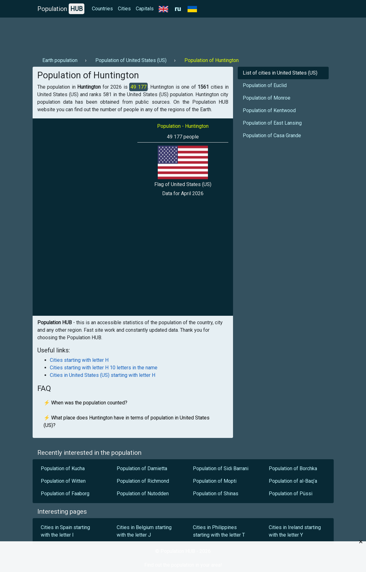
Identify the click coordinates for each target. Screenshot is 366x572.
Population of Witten (63, 481)
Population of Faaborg (65, 494)
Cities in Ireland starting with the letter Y (295, 531)
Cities (124, 9)
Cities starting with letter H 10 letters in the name (103, 368)
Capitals (145, 9)
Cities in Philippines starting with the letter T (219, 531)
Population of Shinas (215, 494)
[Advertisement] (147, 35)
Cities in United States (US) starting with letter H (102, 375)
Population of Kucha (63, 468)
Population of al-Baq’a (293, 481)
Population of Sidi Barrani (220, 468)
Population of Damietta (142, 468)
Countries (102, 9)
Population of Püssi (290, 494)
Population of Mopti (214, 481)
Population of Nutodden (143, 494)
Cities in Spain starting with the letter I (65, 531)
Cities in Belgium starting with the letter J (144, 531)
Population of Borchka (293, 468)
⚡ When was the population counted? (85, 403)
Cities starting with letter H (79, 360)
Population (60, 8)
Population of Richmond (143, 481)
